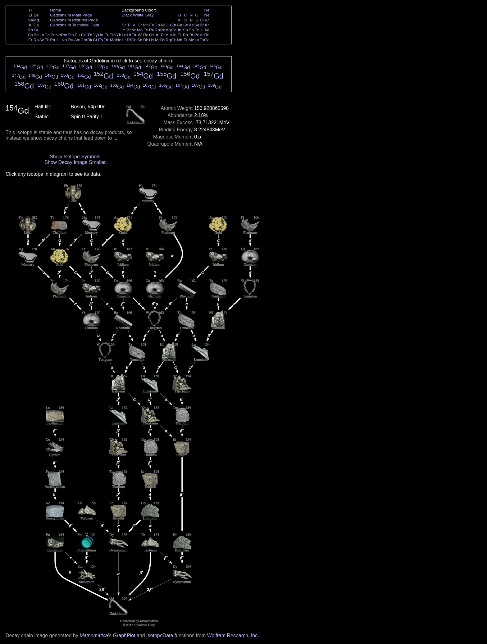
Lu (124, 35)
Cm (84, 40)
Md (113, 40)
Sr (36, 30)
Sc (124, 25)
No (118, 40)
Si (185, 20)
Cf (95, 40)
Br (202, 25)
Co (157, 25)
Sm (71, 35)
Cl (202, 20)
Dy (95, 35)
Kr (207, 25)
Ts (202, 40)
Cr (140, 25)
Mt (157, 40)
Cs (30, 35)
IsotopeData (159, 635)
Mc (191, 40)
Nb (134, 30)
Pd (162, 30)
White (138, 15)
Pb (185, 35)
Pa (52, 40)
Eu (77, 35)
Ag (168, 30)
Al (179, 20)
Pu (70, 40)
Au (168, 35)
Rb (30, 30)
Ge (185, 25)
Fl (185, 40)
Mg (36, 20)
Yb (118, 35)
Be (36, 15)
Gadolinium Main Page (71, 15)
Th (47, 40)
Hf (129, 35)
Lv (197, 40)
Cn (173, 40)
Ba (36, 35)
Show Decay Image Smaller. (75, 162)
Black (127, 15)
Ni (163, 25)
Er (106, 35)
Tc (146, 30)
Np (64, 40)
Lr (124, 40)
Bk (89, 40)
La (41, 35)
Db (134, 40)
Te (197, 30)
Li (30, 15)
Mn (146, 25)
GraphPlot (124, 635)
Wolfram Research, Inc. (233, 635)
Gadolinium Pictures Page (74, 20)
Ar (207, 20)
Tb (89, 35)
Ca (36, 25)
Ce (47, 35)
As (191, 25)
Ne (207, 15)
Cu (168, 25)
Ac (41, 40)
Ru (151, 30)
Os (151, 35)
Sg (139, 40)
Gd (84, 35)
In (179, 30)
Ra (36, 40)
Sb (191, 30)
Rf (129, 40)
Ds (162, 40)
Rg (168, 40)
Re (145, 35)
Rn (207, 35)
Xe (206, 30)
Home (55, 10)
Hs (151, 40)
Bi (191, 35)
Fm (106, 40)
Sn (185, 30)
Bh (145, 40)
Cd (173, 30)
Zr (129, 30)
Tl (179, 35)
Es (100, 40)
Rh (157, 30)
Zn (173, 25)
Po (196, 35)
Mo (140, 30)
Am (77, 40)
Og (207, 40)
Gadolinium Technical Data (74, 25)
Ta (134, 35)
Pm (64, 35)
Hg (173, 35)
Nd (58, 35)
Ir (157, 35)
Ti (129, 25)
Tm (113, 35)
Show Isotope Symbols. (76, 156)
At (202, 35)
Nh (179, 40)
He (207, 10)
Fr (30, 40)
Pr (53, 35)
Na (30, 20)
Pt (163, 35)
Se (196, 25)
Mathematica (94, 635)
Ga (179, 25)
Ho (100, 35)
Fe (151, 25)
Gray (149, 15)
